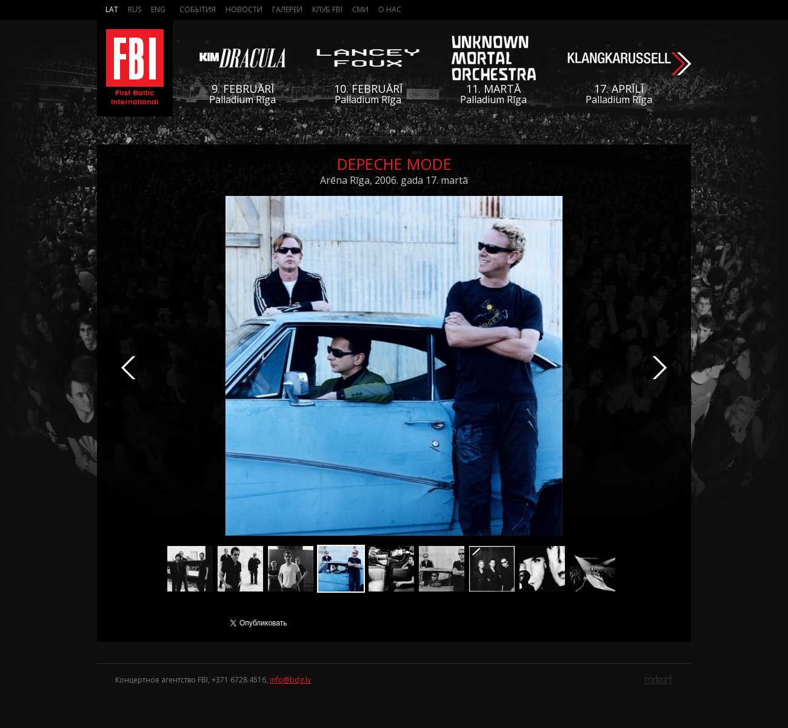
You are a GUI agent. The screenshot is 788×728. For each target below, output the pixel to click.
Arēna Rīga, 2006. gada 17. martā (394, 180)
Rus (134, 9)
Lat (111, 9)
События (197, 9)
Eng (158, 9)
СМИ (360, 9)
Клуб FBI (327, 9)
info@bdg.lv (290, 680)
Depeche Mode (394, 163)
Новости (243, 9)
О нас (389, 9)
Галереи (287, 9)
